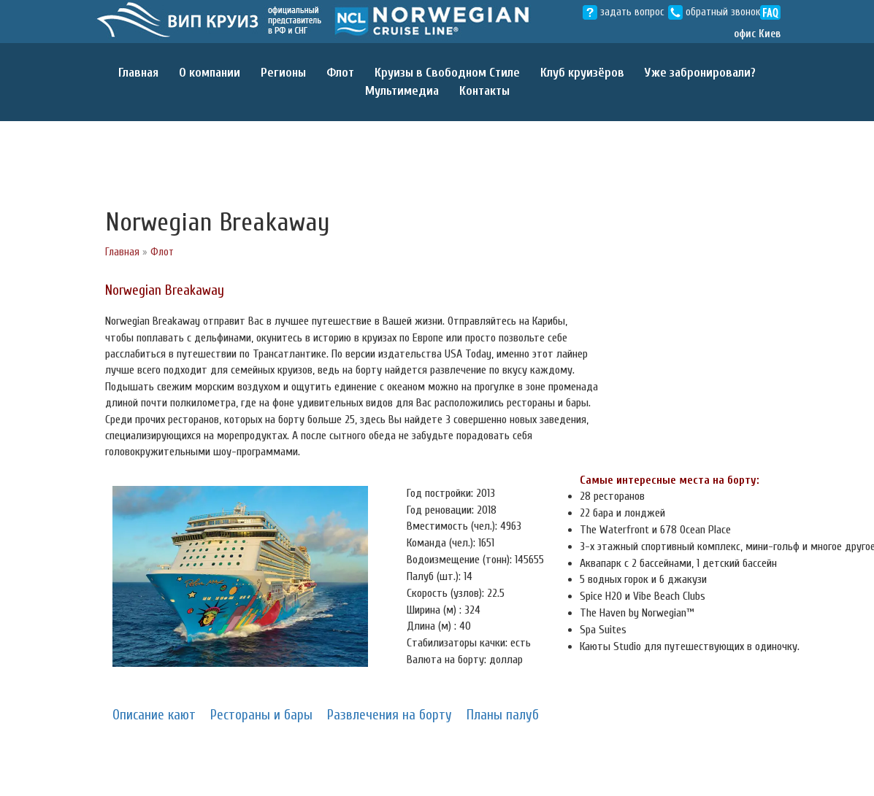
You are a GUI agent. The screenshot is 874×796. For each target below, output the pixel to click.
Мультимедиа (402, 91)
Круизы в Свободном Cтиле (447, 73)
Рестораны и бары (261, 715)
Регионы (283, 73)
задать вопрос (623, 12)
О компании (209, 73)
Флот (340, 73)
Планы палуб (503, 715)
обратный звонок (714, 12)
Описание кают (154, 715)
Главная (138, 73)
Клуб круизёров (582, 73)
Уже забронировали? (700, 73)
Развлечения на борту (389, 715)
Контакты (484, 91)
